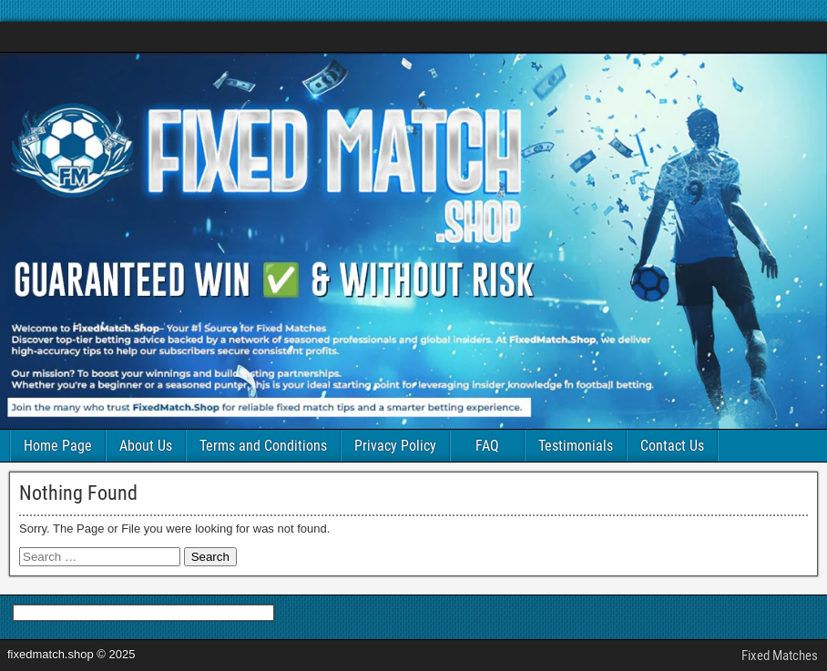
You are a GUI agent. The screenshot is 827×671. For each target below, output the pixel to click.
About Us (145, 445)
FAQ (487, 445)
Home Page (58, 445)
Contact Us (672, 445)
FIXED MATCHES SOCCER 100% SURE (138, 36)
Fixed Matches (779, 655)
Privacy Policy (395, 445)
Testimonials (575, 445)
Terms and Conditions (263, 445)
